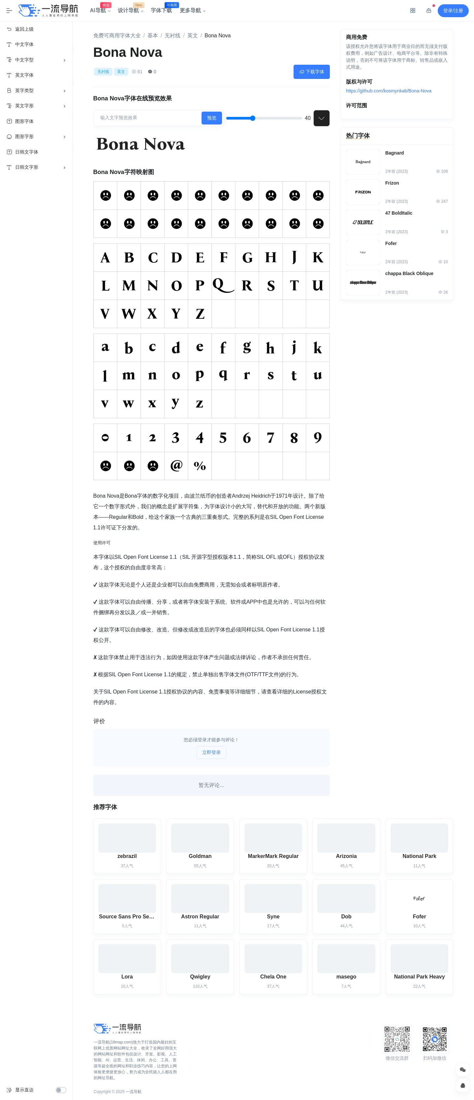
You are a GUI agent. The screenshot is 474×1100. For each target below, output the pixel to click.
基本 (152, 35)
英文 (192, 35)
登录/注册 (453, 10)
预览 (211, 118)
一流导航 (134, 1091)
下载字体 (311, 71)
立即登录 (211, 752)
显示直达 (24, 1089)
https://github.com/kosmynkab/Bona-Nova (388, 91)
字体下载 (163, 9)
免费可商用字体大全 (117, 35)
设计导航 (130, 9)
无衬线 (172, 35)
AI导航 (100, 9)
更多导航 (190, 10)
